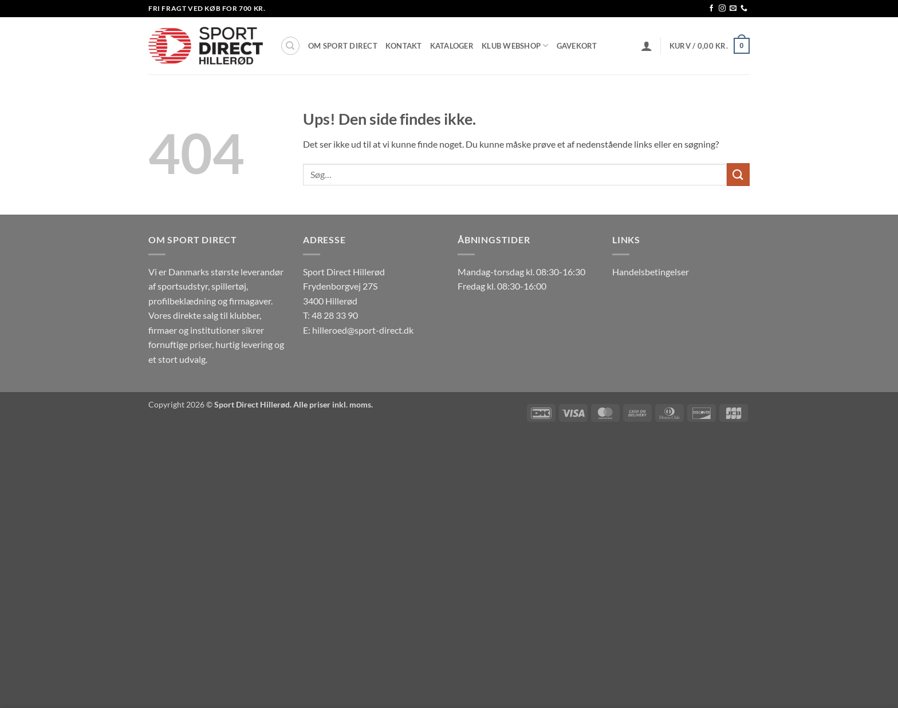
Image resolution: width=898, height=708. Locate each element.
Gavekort (577, 45)
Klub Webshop (515, 45)
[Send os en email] (733, 9)
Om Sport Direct (342, 45)
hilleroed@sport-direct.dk (362, 330)
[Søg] (290, 46)
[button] (646, 45)
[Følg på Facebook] (711, 9)
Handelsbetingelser (650, 271)
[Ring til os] (744, 9)
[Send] (738, 174)
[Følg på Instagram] (722, 9)
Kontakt (403, 45)
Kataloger (452, 45)
